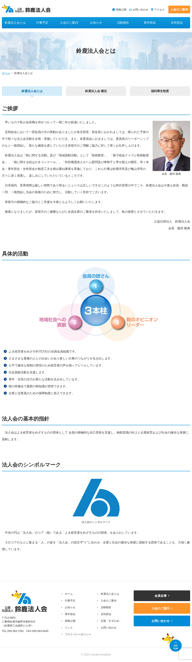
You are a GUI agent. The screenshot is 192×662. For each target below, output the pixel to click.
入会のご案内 (179, 9)
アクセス (159, 9)
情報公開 (121, 9)
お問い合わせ (140, 9)
